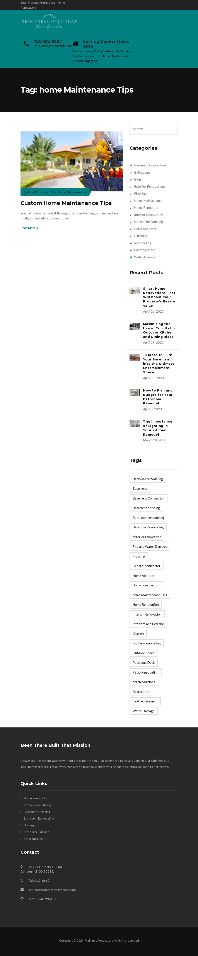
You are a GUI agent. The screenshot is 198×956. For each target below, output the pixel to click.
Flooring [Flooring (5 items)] (139, 556)
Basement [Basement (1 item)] (140, 488)
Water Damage (145, 257)
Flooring (140, 193)
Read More (29, 228)
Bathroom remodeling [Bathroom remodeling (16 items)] (148, 517)
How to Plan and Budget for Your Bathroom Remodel (158, 396)
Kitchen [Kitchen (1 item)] (138, 634)
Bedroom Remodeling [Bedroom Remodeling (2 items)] (148, 527)
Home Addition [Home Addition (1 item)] (143, 576)
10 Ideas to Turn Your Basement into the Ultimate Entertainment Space (158, 363)
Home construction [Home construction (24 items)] (146, 585)
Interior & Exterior (36, 832)
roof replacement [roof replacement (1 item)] (145, 701)
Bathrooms (142, 172)
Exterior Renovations (150, 186)
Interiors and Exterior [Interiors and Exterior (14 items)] (148, 624)
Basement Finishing (37, 811)
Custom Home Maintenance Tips (66, 203)
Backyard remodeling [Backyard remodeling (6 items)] (148, 479)
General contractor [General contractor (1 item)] (146, 566)
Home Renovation (147, 207)
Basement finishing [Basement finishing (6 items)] (146, 508)
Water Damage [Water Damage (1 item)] (144, 711)
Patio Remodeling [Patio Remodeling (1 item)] (146, 672)
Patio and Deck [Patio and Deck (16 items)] (144, 662)
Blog (137, 179)
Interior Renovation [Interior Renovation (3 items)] (147, 614)
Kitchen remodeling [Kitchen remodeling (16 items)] (147, 643)
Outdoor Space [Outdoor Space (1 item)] (143, 653)
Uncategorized (144, 250)
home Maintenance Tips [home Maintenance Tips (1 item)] (150, 595)
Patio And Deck (145, 229)
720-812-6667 (48, 41)
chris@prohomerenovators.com (54, 45)
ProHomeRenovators (99, 940)
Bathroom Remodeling (39, 818)
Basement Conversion (150, 165)
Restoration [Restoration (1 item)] (141, 692)
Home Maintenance (72, 192)
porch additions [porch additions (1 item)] (144, 682)
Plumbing (141, 236)
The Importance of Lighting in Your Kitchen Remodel (157, 428)
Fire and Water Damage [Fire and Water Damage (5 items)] (150, 546)
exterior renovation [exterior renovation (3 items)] (147, 537)
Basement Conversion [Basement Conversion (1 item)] (148, 498)
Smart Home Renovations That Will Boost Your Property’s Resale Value (159, 297)
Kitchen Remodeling (148, 222)
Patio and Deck (34, 838)
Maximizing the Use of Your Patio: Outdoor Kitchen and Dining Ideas (159, 330)
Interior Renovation (148, 215)
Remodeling (142, 243)
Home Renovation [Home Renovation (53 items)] (146, 604)
